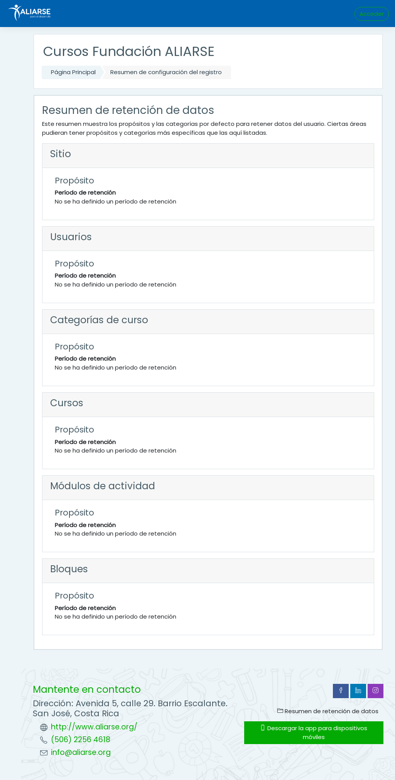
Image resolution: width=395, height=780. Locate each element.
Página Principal (73, 72)
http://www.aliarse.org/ (94, 727)
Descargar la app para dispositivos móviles (313, 732)
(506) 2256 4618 (80, 739)
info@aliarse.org (81, 752)
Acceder (372, 14)
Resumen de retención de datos (327, 711)
